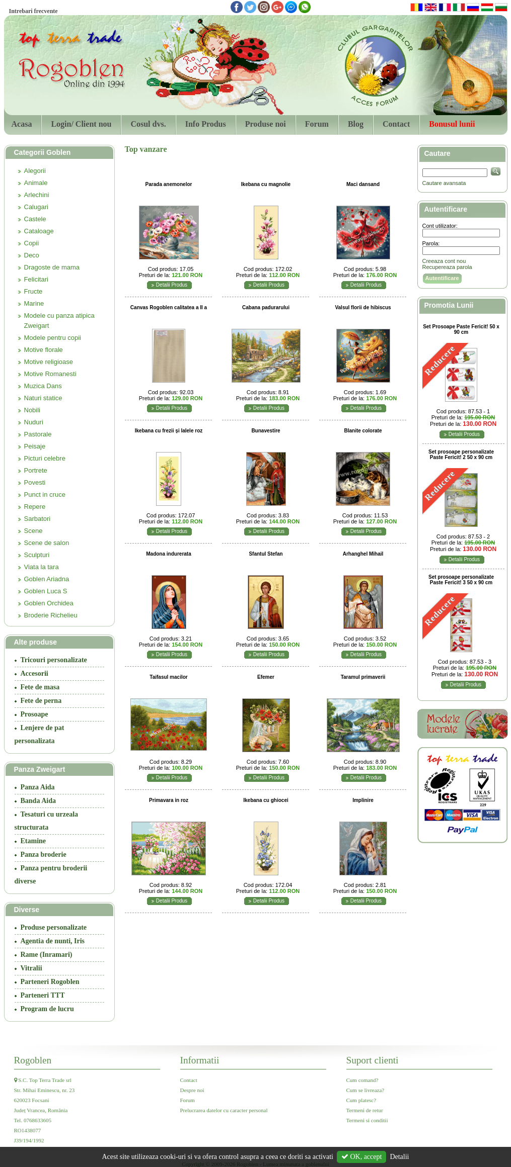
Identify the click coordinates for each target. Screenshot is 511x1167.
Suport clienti (372, 1060)
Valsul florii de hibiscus (363, 307)
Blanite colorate (363, 430)
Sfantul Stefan (265, 554)
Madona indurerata (168, 554)
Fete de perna (41, 700)
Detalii (399, 1156)
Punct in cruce (44, 494)
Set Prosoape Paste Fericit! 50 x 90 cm (461, 329)
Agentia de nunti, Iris (53, 941)
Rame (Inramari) (46, 954)
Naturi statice (43, 398)
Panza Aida (38, 787)
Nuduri (33, 422)
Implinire (363, 800)
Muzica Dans (43, 386)
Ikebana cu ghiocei (265, 800)
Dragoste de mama (52, 267)
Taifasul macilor (168, 677)
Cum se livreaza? (365, 1090)
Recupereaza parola (447, 267)
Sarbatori (37, 518)
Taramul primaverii (363, 677)
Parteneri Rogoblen (50, 981)
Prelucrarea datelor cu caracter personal (224, 1110)
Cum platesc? (361, 1100)
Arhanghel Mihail (363, 554)
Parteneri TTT (43, 995)
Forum (317, 124)
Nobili (32, 410)
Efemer (265, 677)
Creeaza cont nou (444, 261)
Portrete (35, 470)
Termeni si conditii (367, 1120)
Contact (396, 124)
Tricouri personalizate (54, 660)
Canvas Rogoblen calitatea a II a (168, 307)
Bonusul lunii (452, 124)
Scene (33, 530)
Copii (31, 243)
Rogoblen (33, 1060)
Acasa (22, 124)
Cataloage (39, 231)
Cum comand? (362, 1080)
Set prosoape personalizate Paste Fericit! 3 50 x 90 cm (461, 579)
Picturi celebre (44, 458)
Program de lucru (47, 1009)
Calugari (36, 207)
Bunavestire (265, 430)
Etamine (33, 841)
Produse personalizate (54, 927)
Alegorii (35, 170)
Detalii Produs (171, 285)
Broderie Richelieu (51, 615)
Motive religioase (49, 362)
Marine (34, 303)
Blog (355, 124)
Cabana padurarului (265, 307)
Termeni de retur (364, 1110)
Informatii (200, 1060)
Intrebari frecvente (33, 11)
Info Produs (205, 124)
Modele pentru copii (52, 337)
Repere (35, 506)
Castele (35, 219)
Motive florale (43, 349)
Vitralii (31, 968)
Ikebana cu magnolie (265, 184)
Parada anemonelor (168, 184)
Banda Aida (38, 800)
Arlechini (36, 195)
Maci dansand (363, 184)
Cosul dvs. (148, 124)
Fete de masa (40, 687)
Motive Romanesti (50, 374)
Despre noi (192, 1090)
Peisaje (35, 446)
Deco (31, 255)
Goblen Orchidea (49, 603)
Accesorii (34, 673)
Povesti (35, 482)
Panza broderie (43, 854)
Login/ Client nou (81, 124)
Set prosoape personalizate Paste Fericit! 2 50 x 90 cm (461, 454)
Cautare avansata (444, 183)
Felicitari (36, 279)
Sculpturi (37, 555)
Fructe (33, 291)
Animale (36, 183)
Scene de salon (46, 543)
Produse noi (265, 124)
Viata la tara (41, 567)
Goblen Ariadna (46, 579)
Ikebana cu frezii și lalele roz (169, 430)
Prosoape (34, 714)
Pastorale (38, 434)
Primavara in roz (168, 800)
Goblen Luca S (45, 591)
